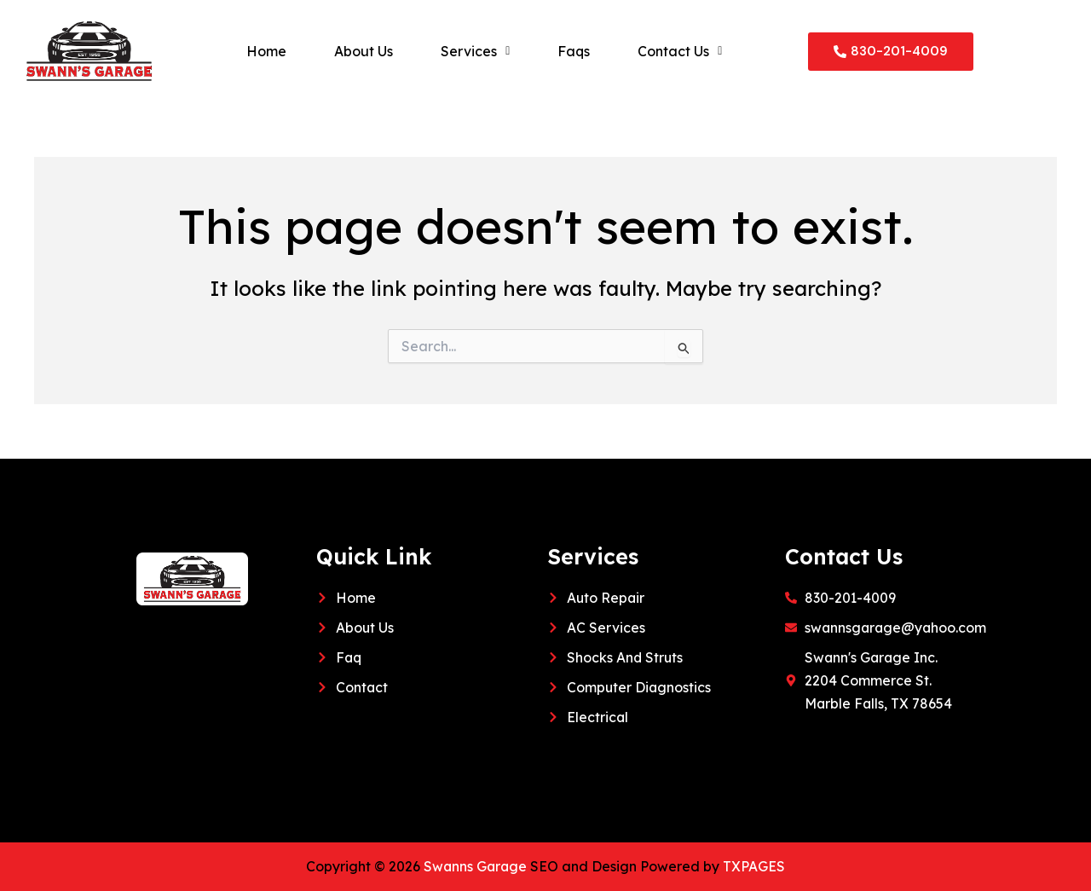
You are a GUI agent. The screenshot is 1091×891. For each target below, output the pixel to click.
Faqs (573, 51)
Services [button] (475, 51)
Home (266, 51)
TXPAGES (755, 866)
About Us (363, 51)
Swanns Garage (475, 866)
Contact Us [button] (680, 51)
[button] (475, 51)
